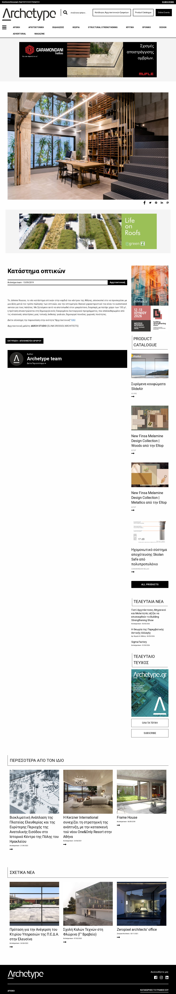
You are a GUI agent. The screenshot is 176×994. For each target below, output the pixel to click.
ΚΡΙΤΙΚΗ (130, 27)
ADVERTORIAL (19, 34)
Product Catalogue (143, 12)
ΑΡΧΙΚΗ (16, 27)
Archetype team (136, 623)
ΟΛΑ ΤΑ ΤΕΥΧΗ (150, 722)
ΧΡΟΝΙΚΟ (146, 27)
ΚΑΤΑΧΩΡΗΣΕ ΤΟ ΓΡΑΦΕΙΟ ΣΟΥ (154, 990)
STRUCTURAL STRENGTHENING (103, 27)
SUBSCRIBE (168, 2)
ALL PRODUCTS (150, 584)
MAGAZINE (40, 34)
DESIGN (162, 27)
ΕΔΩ (73, 320)
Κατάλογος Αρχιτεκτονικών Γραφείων (112, 12)
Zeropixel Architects (123, 933)
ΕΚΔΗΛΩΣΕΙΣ (58, 27)
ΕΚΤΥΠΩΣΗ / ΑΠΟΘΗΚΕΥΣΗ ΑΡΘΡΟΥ (24, 341)
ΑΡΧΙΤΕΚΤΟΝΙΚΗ (36, 27)
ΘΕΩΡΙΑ (75, 27)
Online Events (164, 12)
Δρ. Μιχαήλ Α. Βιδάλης (138, 636)
